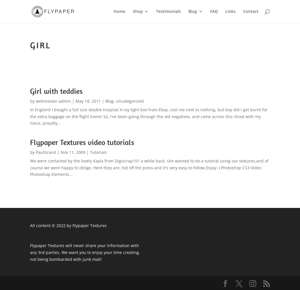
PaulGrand (46, 152)
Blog (192, 11)
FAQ (214, 11)
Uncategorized (130, 101)
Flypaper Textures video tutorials (82, 142)
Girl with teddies (56, 91)
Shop (138, 11)
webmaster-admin (53, 101)
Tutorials (98, 152)
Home (119, 11)
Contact (250, 11)
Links (230, 11)
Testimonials (168, 11)
